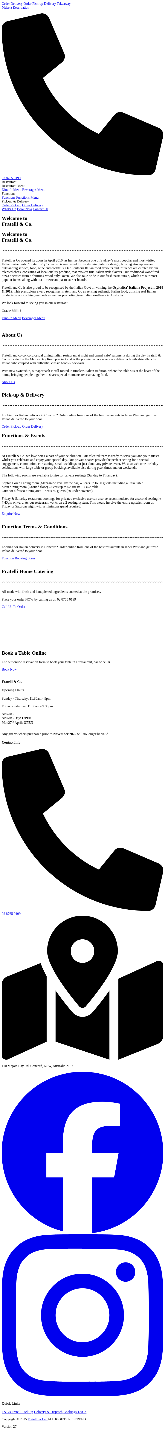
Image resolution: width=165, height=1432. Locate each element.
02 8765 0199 (11, 178)
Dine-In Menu (11, 189)
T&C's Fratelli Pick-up (17, 1412)
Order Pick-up (33, 3)
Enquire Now (11, 513)
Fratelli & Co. (37, 1419)
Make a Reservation (15, 7)
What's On (9, 209)
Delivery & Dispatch (48, 1412)
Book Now (24, 209)
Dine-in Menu (11, 318)
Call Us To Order (13, 607)
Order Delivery (12, 3)
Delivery (50, 3)
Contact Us (40, 209)
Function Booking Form (18, 558)
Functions (8, 197)
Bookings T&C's (74, 1412)
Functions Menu (27, 197)
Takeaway (64, 3)
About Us (8, 382)
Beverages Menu (33, 189)
